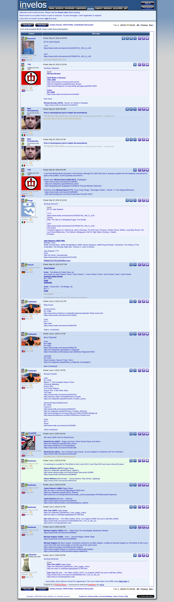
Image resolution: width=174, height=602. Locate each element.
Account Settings (106, 596)
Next (151, 25)
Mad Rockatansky (32, 110)
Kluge (30, 201)
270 (121, 25)
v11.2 (102, 584)
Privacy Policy (93, 596)
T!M (29, 64)
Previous (144, 25)
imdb (46, 280)
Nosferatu (32, 461)
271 (124, 25)
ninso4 (31, 265)
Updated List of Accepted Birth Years (57, 260)
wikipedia (48, 282)
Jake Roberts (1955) (52, 241)
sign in (47, 18)
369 (138, 25)
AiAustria (32, 555)
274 (133, 25)
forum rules (63, 12)
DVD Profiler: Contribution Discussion (78, 25)
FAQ (126, 596)
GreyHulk (32, 433)
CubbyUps (32, 302)
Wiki (63, 241)
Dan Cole (123, 581)
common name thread (53, 276)
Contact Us (83, 596)
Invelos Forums (56, 25)
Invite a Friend (118, 596)
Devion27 (32, 39)
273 (131, 25)
